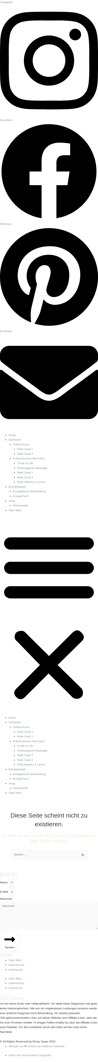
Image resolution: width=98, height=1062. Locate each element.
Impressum (16, 969)
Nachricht (6, 898)
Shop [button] (12, 500)
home (12, 435)
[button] (49, 616)
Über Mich (15, 510)
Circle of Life (25, 463)
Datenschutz (16, 964)
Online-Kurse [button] (21, 444)
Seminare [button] (15, 439)
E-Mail (4, 891)
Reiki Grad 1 (25, 449)
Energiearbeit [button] (17, 486)
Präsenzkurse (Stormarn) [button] (29, 458)
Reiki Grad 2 (25, 453)
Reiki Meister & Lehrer (31, 482)
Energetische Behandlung (29, 491)
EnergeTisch (21, 496)
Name (4, 882)
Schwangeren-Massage (32, 468)
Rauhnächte (20, 505)
